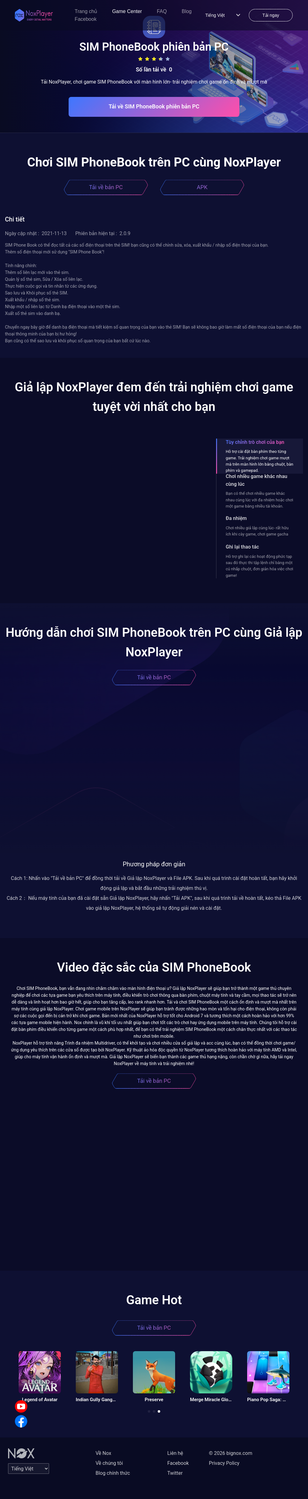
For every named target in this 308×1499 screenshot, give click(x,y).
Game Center (127, 11)
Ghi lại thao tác (242, 547)
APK (202, 187)
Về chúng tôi (109, 1463)
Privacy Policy (224, 1463)
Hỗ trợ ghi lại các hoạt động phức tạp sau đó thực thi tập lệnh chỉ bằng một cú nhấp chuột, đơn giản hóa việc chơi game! (259, 566)
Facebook (86, 19)
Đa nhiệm (236, 518)
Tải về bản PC (106, 187)
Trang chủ (86, 11)
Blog (187, 11)
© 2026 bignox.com (230, 1453)
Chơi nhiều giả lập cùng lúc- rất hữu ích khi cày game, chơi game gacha (257, 531)
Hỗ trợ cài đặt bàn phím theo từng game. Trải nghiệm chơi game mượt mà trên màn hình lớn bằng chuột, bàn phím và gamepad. (259, 461)
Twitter (175, 1473)
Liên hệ (175, 1453)
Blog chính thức (113, 1473)
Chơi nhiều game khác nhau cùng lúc (256, 480)
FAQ (162, 11)
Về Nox (103, 1453)
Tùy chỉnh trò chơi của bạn (255, 442)
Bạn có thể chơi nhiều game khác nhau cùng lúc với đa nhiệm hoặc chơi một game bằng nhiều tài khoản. (259, 499)
